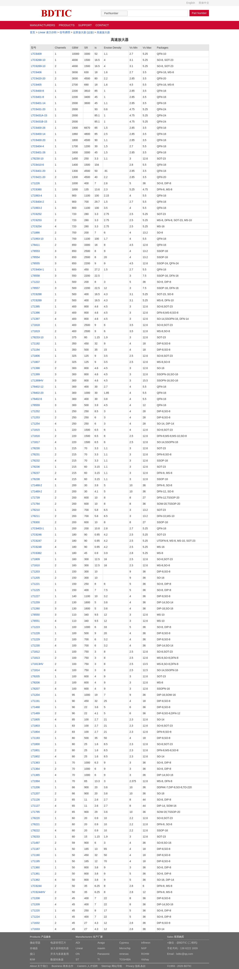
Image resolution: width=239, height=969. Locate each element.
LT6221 (35, 824)
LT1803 (35, 725)
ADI (78, 942)
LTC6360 (36, 189)
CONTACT (102, 25)
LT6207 (35, 688)
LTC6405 (36, 84)
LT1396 (35, 312)
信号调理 (65, 32)
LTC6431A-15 (39, 115)
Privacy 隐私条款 (136, 966)
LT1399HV (37, 380)
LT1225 (35, 590)
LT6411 (35, 244)
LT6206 (35, 682)
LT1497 (35, 842)
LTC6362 (36, 553)
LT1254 (35, 423)
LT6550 (35, 614)
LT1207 (35, 793)
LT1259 (35, 602)
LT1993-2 (36, 207)
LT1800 (35, 744)
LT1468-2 (36, 485)
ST (77, 959)
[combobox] (114, 13)
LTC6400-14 (38, 133)
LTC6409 (36, 53)
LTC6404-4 (37, 146)
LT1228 (35, 633)
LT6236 (35, 466)
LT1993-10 (37, 238)
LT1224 (35, 916)
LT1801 (35, 750)
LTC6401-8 (37, 96)
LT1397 (35, 318)
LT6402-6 (36, 398)
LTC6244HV (38, 892)
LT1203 (35, 571)
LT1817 (35, 442)
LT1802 (35, 756)
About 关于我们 (39, 966)
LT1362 (35, 879)
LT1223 (35, 627)
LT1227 (35, 596)
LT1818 (35, 324)
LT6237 (35, 472)
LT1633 (35, 929)
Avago (101, 942)
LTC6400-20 (38, 140)
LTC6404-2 (37, 201)
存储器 (34, 948)
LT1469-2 (36, 491)
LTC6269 (36, 300)
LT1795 (35, 811)
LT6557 (35, 288)
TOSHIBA (125, 959)
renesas (124, 953)
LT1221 (35, 583)
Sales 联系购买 (175, 936)
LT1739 (35, 497)
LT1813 (35, 657)
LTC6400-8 (37, 90)
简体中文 (204, 2)
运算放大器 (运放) (83, 32)
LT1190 (35, 855)
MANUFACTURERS (42, 25)
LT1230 (35, 645)
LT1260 (35, 608)
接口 (32, 953)
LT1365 (35, 774)
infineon (145, 942)
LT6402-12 (37, 386)
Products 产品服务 (40, 936)
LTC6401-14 (38, 103)
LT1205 (35, 577)
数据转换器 (56, 959)
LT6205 (35, 676)
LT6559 (35, 405)
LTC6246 (36, 534)
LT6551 (35, 620)
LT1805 (35, 719)
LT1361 (35, 873)
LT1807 (35, 361)
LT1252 (35, 411)
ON (78, 953)
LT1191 (35, 700)
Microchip (125, 948)
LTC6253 (36, 220)
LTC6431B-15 (39, 121)
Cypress (124, 942)
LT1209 (35, 904)
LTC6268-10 (38, 59)
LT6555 (35, 263)
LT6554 (35, 257)
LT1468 (35, 707)
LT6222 (35, 830)
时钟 (32, 959)
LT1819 (35, 331)
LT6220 (35, 818)
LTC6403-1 (37, 528)
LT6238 (35, 479)
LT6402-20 (37, 392)
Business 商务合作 (62, 966)
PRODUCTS (67, 25)
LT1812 (35, 651)
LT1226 (35, 183)
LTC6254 (36, 226)
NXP (144, 948)
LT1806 (35, 355)
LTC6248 (36, 546)
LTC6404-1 (37, 269)
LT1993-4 (36, 195)
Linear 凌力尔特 (47, 32)
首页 (32, 32)
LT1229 (35, 639)
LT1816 (35, 435)
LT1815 (35, 429)
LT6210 (35, 509)
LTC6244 (36, 885)
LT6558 (35, 275)
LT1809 (35, 559)
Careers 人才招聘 (87, 966)
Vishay (145, 959)
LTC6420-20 (38, 78)
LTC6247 (36, 540)
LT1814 (35, 670)
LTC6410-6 (37, 164)
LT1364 (35, 768)
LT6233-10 (37, 337)
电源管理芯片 (58, 942)
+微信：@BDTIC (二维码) (182, 942)
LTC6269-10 (38, 66)
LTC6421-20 (38, 177)
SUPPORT (85, 25)
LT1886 (35, 232)
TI (98, 959)
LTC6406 (36, 72)
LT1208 (35, 898)
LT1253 (35, 417)
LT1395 (35, 306)
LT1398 (35, 368)
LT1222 (35, 281)
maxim (101, 948)
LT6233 (35, 836)
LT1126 (35, 799)
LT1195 (35, 861)
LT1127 (35, 805)
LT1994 (35, 781)
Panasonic (103, 953)
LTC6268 (36, 294)
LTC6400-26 (38, 127)
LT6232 (35, 460)
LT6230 (35, 448)
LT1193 (35, 737)
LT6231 (35, 454)
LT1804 (35, 731)
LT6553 (35, 251)
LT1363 (35, 762)
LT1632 (35, 922)
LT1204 (35, 694)
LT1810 (35, 565)
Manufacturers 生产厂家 (89, 936)
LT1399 (35, 374)
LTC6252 (36, 214)
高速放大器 (103, 32)
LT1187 (35, 848)
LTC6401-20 (38, 170)
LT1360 (35, 867)
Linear (79, 948)
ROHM (145, 953)
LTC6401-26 (38, 152)
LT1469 (35, 713)
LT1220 (35, 910)
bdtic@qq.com (184, 953)
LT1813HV (37, 663)
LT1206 (35, 787)
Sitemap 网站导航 (111, 966)
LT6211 (35, 516)
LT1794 (35, 503)
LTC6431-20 (38, 109)
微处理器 (35, 942)
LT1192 (35, 343)
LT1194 (35, 349)
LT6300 (35, 522)
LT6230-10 (37, 158)
